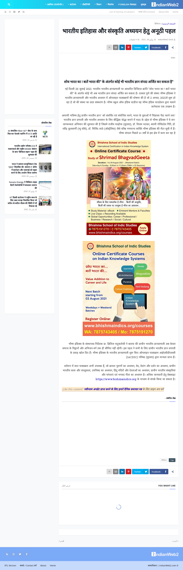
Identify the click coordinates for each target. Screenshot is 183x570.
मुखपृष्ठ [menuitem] (143, 4)
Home (175, 11)
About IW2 (164, 11)
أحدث (174, 541)
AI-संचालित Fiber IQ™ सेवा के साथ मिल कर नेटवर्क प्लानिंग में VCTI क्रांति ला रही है (22, 133)
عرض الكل (66, 486)
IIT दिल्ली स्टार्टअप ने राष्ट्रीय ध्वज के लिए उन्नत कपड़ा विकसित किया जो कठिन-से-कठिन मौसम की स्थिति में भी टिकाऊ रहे (22, 202)
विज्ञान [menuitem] (98, 4)
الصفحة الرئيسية (169, 24)
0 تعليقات (133, 39)
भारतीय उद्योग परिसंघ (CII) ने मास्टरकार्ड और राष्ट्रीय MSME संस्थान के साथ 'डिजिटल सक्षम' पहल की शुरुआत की (22, 150)
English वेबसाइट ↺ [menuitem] (127, 4)
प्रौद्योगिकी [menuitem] (86, 4)
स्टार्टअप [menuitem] (73, 4)
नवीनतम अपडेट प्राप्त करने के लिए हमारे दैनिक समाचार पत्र (113, 389)
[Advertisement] (118, 66)
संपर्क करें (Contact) (146, 11)
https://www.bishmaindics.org (116, 379)
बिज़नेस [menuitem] (111, 4)
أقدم (62, 541)
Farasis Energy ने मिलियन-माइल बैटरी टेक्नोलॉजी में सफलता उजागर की (23, 185)
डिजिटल (157, 24)
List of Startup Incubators (122, 11)
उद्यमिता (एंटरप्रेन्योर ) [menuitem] (55, 4)
